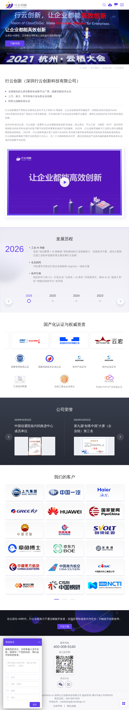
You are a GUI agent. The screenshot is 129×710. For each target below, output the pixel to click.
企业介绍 (107, 68)
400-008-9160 (64, 647)
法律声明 (57, 706)
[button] (7, 59)
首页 (85, 68)
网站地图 (71, 706)
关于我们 (94, 68)
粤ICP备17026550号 (102, 695)
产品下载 (64, 626)
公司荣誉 (119, 68)
